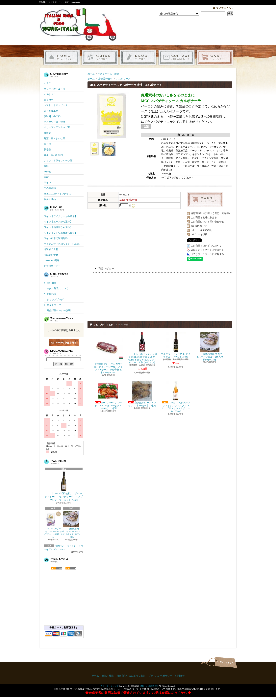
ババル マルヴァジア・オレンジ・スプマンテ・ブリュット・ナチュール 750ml (176, 397)
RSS (56, 568)
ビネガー (48, 99)
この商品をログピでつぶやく (206, 245)
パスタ (47, 83)
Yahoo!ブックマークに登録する (207, 249)
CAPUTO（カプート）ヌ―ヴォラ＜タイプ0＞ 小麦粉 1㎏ (53, 524)
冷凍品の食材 (51, 249)
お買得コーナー (52, 266)
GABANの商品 (52, 260)
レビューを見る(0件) (202, 230)
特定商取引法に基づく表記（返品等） (211, 213)
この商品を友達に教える (204, 217)
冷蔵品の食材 (51, 254)
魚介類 (47, 144)
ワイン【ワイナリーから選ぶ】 (60, 216)
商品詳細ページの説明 (59, 310)
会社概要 (51, 283)
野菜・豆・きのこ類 (54, 138)
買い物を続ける (199, 226)
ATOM (70, 568)
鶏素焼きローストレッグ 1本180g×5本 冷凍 (142, 394)
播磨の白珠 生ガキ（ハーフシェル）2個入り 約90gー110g (71, 524)
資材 (46, 177)
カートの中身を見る (64, 342)
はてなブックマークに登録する (207, 254)
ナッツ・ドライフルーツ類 (58, 160)
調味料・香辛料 (52, 116)
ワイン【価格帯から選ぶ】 (58, 227)
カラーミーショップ (109, 686)
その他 (47, 171)
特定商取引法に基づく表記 (131, 675)
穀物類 (47, 149)
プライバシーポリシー (160, 675)
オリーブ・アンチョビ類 (57, 127)
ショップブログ (138, 57)
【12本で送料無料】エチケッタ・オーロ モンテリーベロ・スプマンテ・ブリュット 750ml (64, 486)
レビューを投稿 (199, 234)
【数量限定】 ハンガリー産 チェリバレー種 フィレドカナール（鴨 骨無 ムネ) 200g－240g (108, 353)
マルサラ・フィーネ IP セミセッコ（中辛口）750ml (175, 345)
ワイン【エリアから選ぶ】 (58, 221)
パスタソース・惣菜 (54, 122)
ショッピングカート (215, 57)
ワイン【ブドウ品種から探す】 (60, 232)
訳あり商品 (50, 199)
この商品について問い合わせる (207, 221)
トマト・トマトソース (56, 105)
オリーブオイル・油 (54, 88)
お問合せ (176, 57)
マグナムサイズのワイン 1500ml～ (63, 244)
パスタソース (123, 78)
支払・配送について (100, 57)
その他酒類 (50, 188)
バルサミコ (50, 94)
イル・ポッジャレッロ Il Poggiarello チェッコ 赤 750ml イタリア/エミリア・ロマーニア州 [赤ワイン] (142, 348)
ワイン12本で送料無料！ (57, 238)
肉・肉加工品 (51, 110)
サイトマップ (54, 305)
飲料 (46, 166)
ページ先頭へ (225, 662)
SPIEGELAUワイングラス (57, 193)
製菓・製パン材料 (53, 155)
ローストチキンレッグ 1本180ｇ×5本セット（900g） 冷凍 (108, 395)
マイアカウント (223, 8)
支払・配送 (108, 675)
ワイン (47, 182)
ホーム (61, 57)
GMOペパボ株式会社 (149, 686)
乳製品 (47, 132)
